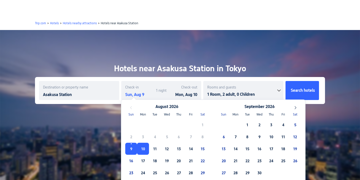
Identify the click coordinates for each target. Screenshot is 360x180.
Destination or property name (65, 87)
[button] (318, 8)
